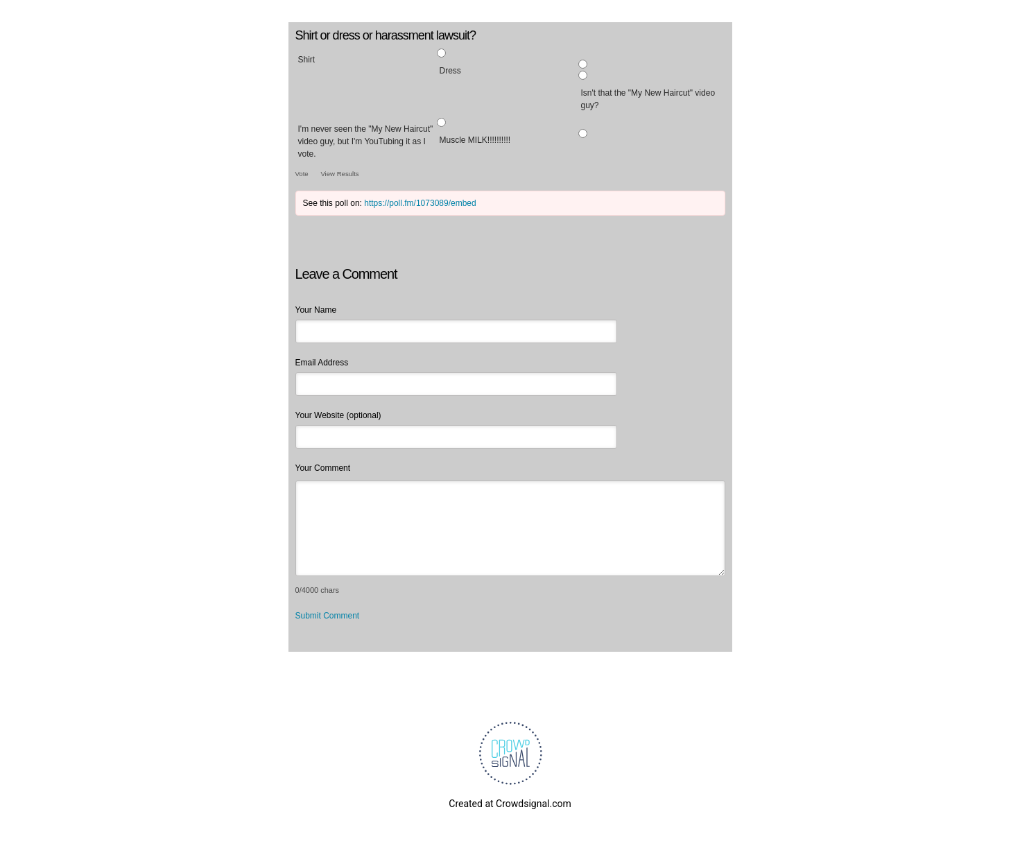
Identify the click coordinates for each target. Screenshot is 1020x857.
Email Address (322, 362)
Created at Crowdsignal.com (510, 803)
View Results (339, 174)
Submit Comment (327, 616)
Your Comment (323, 468)
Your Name (316, 310)
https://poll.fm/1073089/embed (420, 203)
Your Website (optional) (338, 415)
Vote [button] (303, 174)
